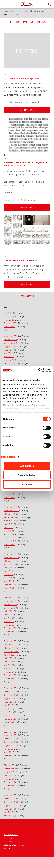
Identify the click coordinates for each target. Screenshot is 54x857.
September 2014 (11, 768)
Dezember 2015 (11, 731)
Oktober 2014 (10, 765)
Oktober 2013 (10, 798)
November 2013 (11, 795)
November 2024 (11, 336)
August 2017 (10, 655)
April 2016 (9, 712)
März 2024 (9, 360)
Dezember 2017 (11, 641)
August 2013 (10, 805)
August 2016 (10, 698)
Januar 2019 (9, 588)
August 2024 (10, 346)
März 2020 (9, 537)
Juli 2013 (8, 808)
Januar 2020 (9, 544)
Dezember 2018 (11, 597)
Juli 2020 (8, 524)
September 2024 (11, 343)
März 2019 (9, 581)
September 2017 (11, 651)
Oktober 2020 (10, 514)
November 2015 (11, 735)
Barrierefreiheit (11, 834)
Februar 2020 (10, 541)
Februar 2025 (10, 323)
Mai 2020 (8, 531)
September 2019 (11, 564)
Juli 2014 (8, 775)
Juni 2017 (8, 661)
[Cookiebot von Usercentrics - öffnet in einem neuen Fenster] (38, 370)
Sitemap (7, 848)
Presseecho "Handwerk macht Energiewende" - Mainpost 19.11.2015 (26, 164)
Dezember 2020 (11, 507)
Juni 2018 (8, 614)
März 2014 (9, 778)
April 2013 (9, 815)
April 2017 (9, 668)
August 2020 (10, 520)
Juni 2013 (8, 812)
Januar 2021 (9, 497)
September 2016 (11, 695)
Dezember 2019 (11, 554)
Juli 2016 (8, 701)
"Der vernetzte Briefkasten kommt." (21, 260)
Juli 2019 (8, 567)
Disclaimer (8, 841)
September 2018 (11, 608)
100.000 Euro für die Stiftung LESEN (21, 78)
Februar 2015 (10, 755)
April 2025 (9, 316)
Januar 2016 (9, 722)
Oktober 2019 (10, 561)
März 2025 (9, 319)
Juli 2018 (8, 611)
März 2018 (9, 625)
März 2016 (9, 715)
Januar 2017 (9, 678)
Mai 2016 (8, 708)
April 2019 (9, 578)
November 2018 (11, 601)
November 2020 (11, 510)
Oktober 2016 (10, 691)
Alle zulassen (27, 466)
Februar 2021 (10, 494)
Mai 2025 (8, 313)
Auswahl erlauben (27, 475)
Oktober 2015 (10, 738)
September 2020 (11, 517)
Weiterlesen (26, 109)
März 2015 (9, 752)
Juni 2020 (8, 527)
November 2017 (11, 644)
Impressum (9, 838)
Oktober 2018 (10, 604)
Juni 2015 (8, 748)
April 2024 (9, 356)
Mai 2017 (8, 665)
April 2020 (9, 534)
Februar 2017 (10, 675)
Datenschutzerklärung (14, 844)
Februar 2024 (10, 363)
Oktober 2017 (10, 648)
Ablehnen (27, 484)
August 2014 (10, 772)
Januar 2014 (9, 785)
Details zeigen (8, 457)
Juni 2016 (8, 705)
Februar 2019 (10, 584)
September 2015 (11, 742)
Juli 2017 (8, 658)
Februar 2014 (10, 782)
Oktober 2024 (10, 339)
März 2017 (9, 671)
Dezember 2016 (11, 688)
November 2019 (11, 557)
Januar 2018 (9, 631)
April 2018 (9, 621)
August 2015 (10, 745)
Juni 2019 (8, 571)
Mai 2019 (8, 574)
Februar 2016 (10, 718)
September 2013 (11, 802)
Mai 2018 (8, 618)
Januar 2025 (9, 326)
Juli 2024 (8, 349)
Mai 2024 (8, 353)
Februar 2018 (10, 628)
